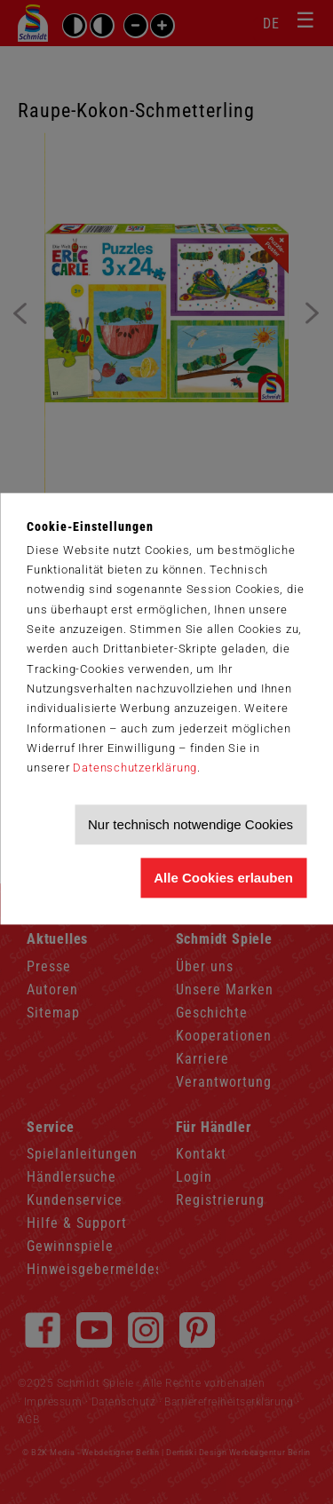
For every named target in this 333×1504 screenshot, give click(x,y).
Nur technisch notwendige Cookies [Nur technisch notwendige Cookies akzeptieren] (190, 824)
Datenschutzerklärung (135, 768)
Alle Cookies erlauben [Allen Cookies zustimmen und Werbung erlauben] (223, 877)
